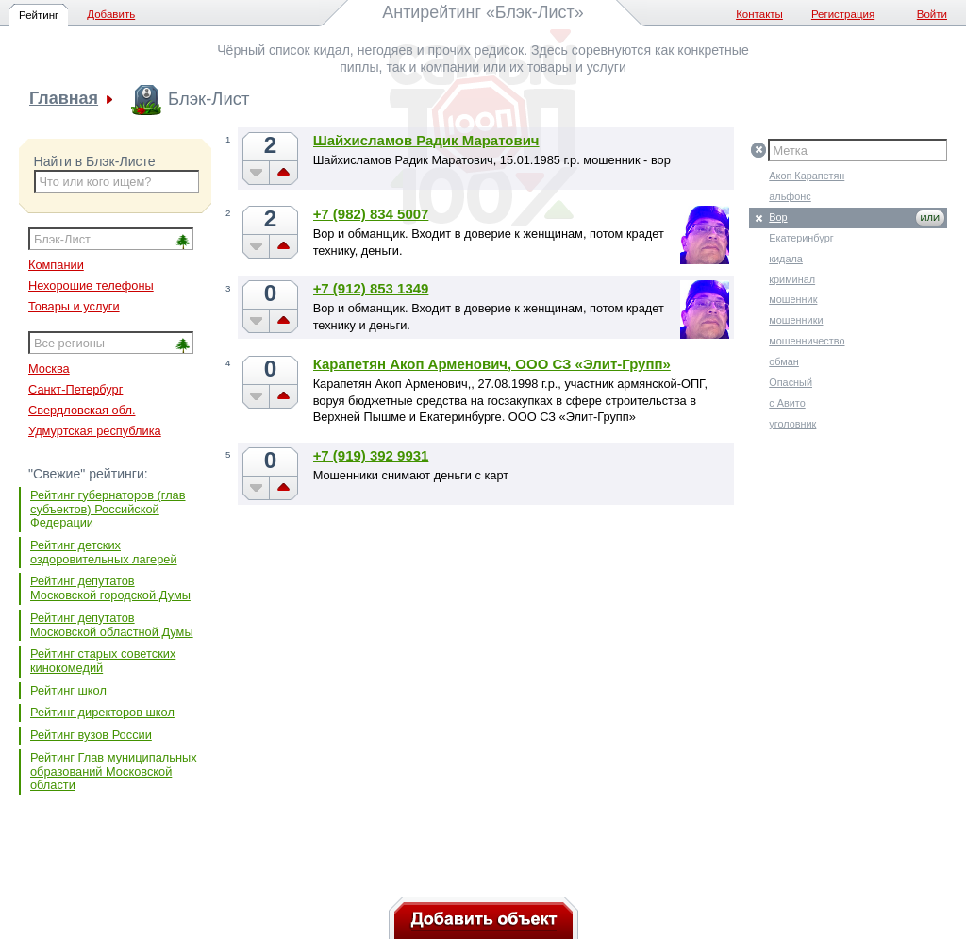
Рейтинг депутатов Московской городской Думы (110, 588)
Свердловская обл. (81, 410)
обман (784, 361)
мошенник (793, 299)
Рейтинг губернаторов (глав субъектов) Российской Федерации (108, 508)
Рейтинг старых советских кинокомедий (102, 660)
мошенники (796, 320)
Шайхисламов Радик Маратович (426, 140)
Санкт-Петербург (75, 389)
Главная (63, 99)
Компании (56, 265)
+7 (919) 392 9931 (371, 455)
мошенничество (806, 340)
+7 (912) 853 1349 (371, 288)
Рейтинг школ (68, 690)
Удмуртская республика (94, 431)
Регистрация (842, 14)
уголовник (792, 423)
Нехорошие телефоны (91, 285)
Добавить (111, 14)
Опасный (790, 382)
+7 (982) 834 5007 (371, 214)
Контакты (759, 14)
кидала (786, 258)
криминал (792, 279)
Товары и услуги (74, 306)
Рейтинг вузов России (91, 735)
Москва (49, 368)
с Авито (787, 403)
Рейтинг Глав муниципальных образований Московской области (113, 771)
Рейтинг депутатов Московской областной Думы (111, 625)
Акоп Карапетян (806, 175)
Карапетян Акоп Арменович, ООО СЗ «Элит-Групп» (492, 364)
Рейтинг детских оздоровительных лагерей (103, 552)
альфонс (790, 196)
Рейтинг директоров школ (102, 712)
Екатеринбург (801, 237)
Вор (778, 217)
